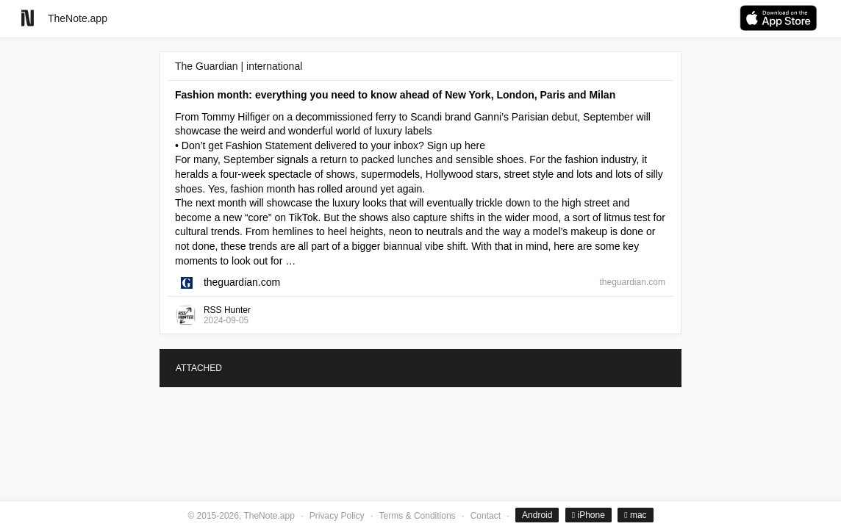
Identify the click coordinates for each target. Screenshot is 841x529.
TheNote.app (77, 18)
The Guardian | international (238, 66)
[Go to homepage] (27, 18)
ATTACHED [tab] (199, 368)
